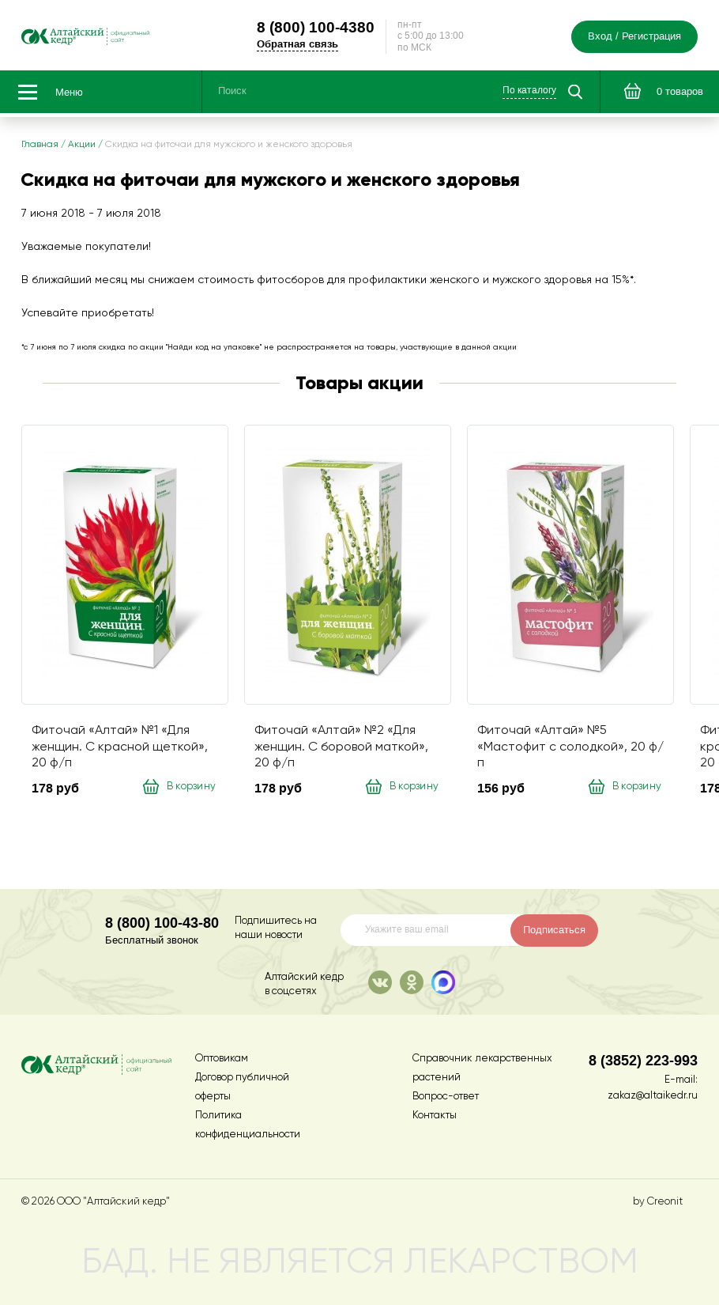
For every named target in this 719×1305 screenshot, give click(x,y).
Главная (39, 148)
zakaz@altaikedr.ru (653, 1096)
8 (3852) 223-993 (643, 1060)
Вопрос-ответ (445, 1096)
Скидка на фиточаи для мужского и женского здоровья (228, 148)
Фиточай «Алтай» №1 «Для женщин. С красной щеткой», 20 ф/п (120, 751)
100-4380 (346, 28)
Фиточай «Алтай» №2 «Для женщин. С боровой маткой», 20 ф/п (341, 751)
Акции (82, 148)
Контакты (434, 1115)
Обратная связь (327, 45)
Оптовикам (221, 1058)
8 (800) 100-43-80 (162, 922)
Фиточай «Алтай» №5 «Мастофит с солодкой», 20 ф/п (570, 751)
